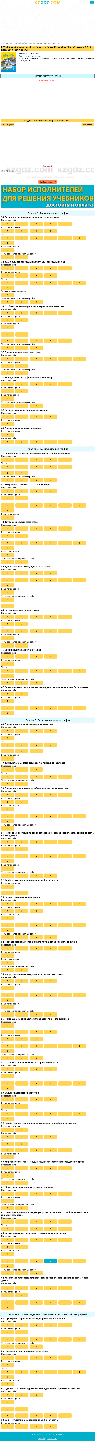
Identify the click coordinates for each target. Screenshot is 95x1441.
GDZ (47, 2)
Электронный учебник (30, 56)
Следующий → (88, 125)
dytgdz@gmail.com (47, 1438)
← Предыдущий (7, 125)
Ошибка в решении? (47, 182)
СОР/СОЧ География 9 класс (47, 76)
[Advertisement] (47, 23)
